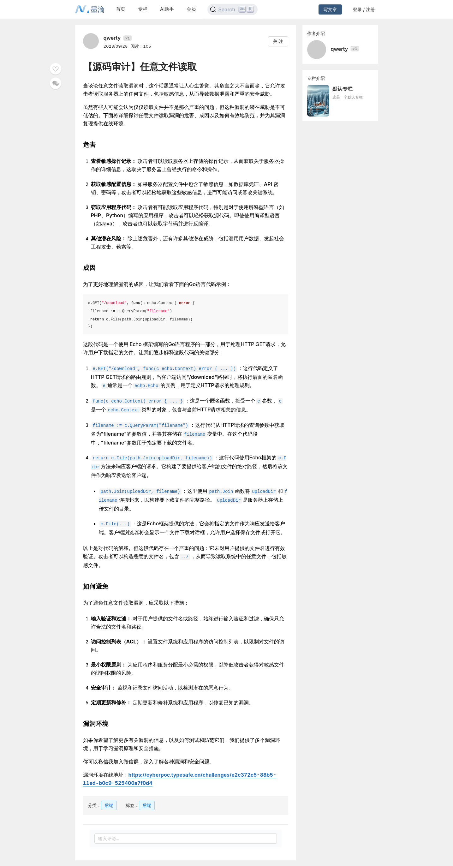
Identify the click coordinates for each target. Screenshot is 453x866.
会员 (191, 9)
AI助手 (167, 9)
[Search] (232, 9)
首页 (120, 9)
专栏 (142, 9)
